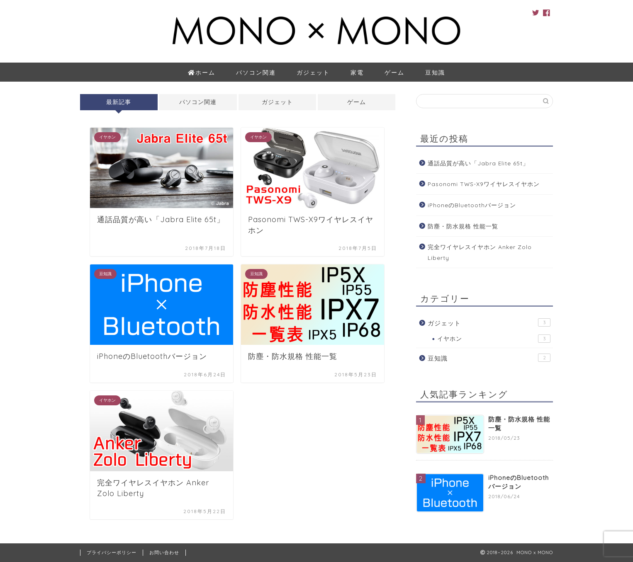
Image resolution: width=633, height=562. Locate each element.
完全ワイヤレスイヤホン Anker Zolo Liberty (480, 252)
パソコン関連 (256, 72)
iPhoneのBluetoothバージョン (472, 204)
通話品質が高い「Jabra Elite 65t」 (478, 163)
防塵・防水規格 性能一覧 (463, 226)
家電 (357, 72)
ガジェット (313, 72)
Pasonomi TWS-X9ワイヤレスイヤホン (484, 183)
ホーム (202, 73)
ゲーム (394, 72)
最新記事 (118, 101)
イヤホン (493, 338)
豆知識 (435, 72)
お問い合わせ (164, 552)
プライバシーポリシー (111, 552)
